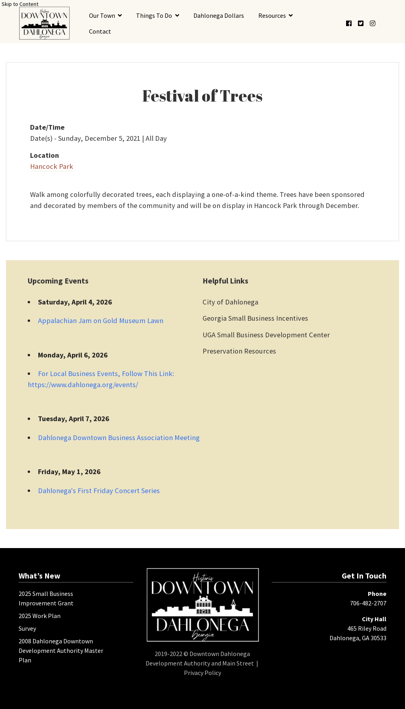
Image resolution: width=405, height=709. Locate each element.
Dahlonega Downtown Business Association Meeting (119, 437)
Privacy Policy (202, 673)
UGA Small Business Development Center (266, 334)
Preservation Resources (239, 350)
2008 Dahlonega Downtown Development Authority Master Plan (61, 650)
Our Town (102, 15)
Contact (100, 31)
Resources (272, 15)
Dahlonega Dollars (218, 15)
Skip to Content (20, 4)
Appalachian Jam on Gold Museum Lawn (100, 320)
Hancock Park (51, 166)
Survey (27, 628)
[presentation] (44, 23)
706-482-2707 (368, 603)
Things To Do (154, 15)
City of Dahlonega (230, 301)
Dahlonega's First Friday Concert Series (99, 490)
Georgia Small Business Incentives (255, 318)
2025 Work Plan (40, 616)
